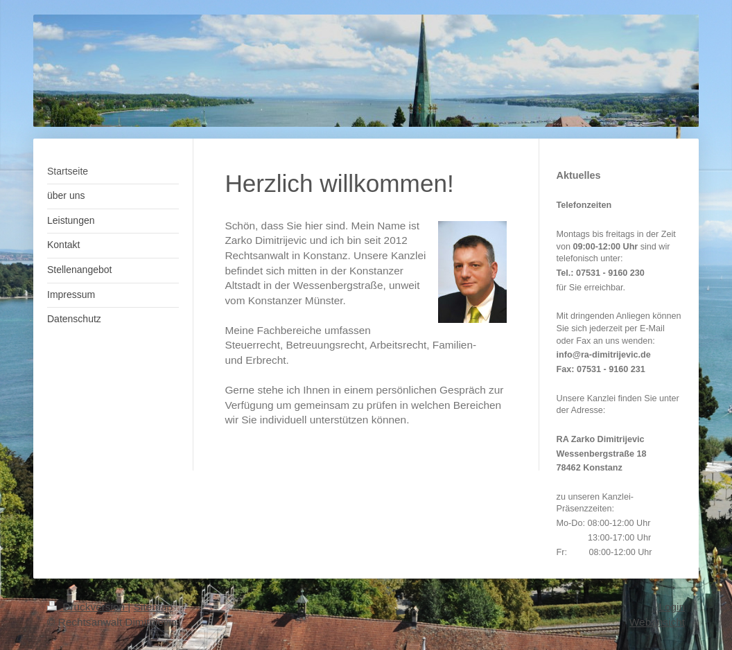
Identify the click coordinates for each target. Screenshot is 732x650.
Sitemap (153, 607)
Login (672, 607)
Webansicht (657, 622)
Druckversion (87, 607)
